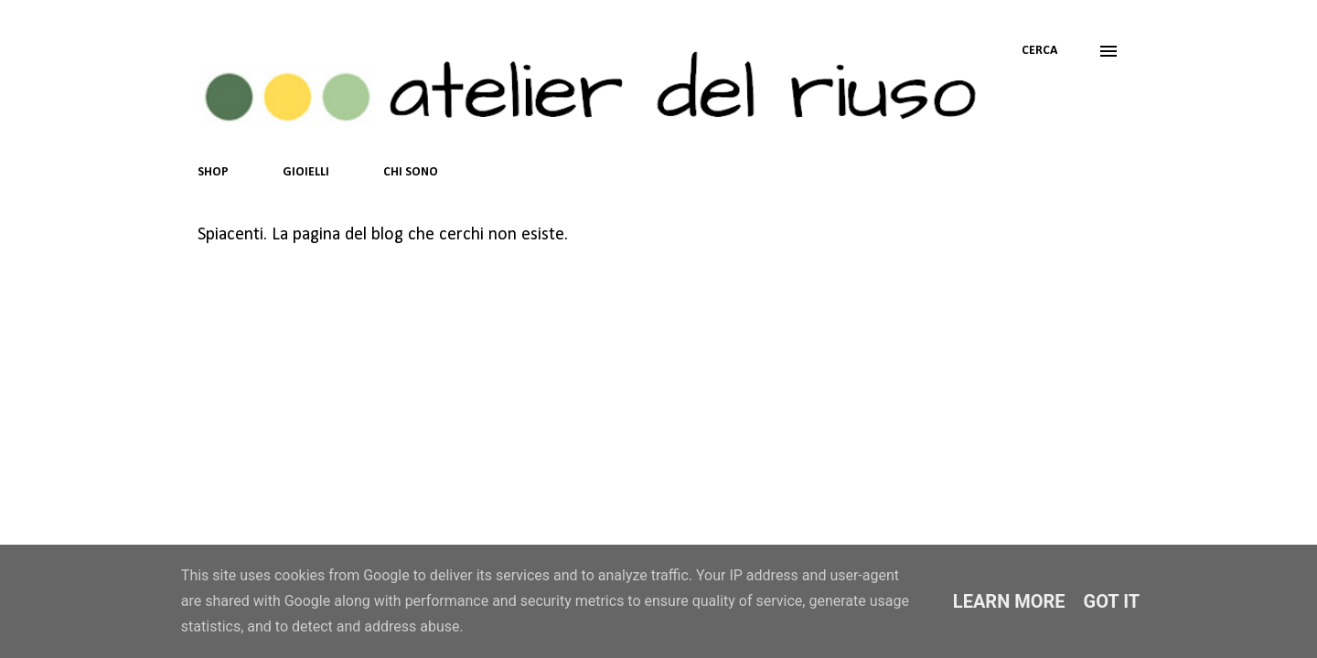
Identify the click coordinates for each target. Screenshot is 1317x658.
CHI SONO (410, 172)
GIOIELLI (306, 172)
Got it (1112, 601)
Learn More (1009, 601)
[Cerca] (1039, 51)
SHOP (213, 172)
